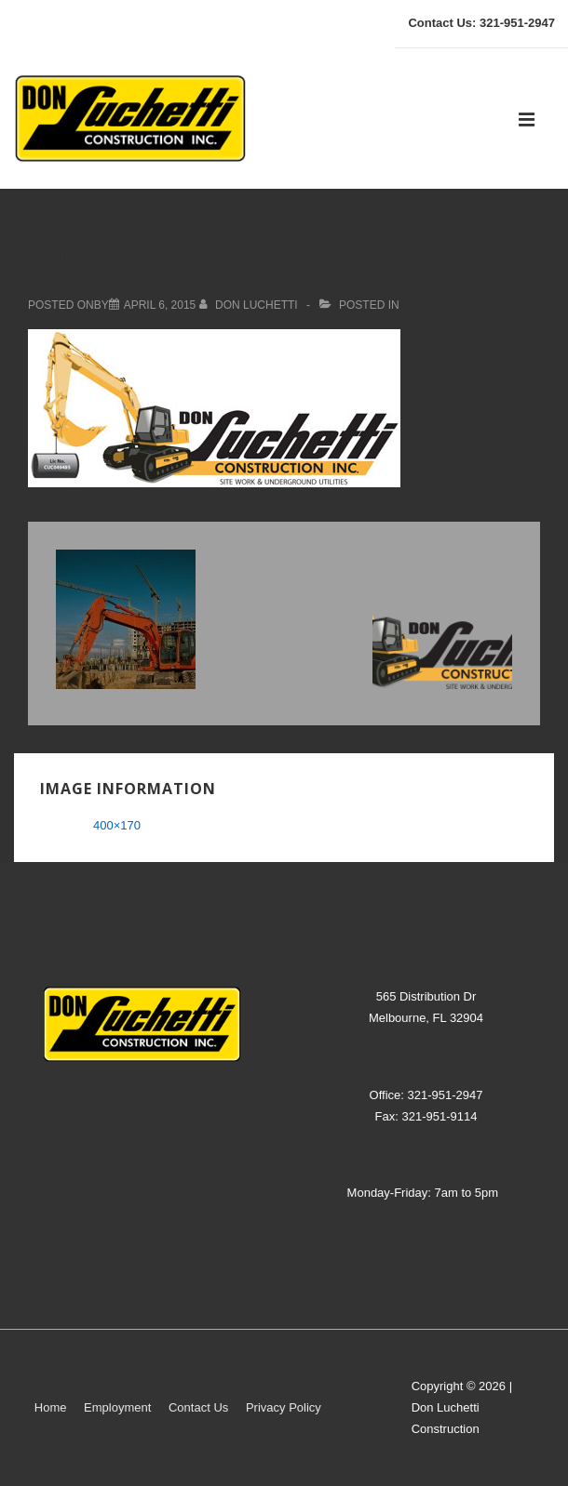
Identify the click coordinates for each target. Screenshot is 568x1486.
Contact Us (198, 1407)
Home (50, 1407)
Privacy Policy (283, 1407)
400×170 (117, 825)
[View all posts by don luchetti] (250, 305)
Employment (117, 1407)
